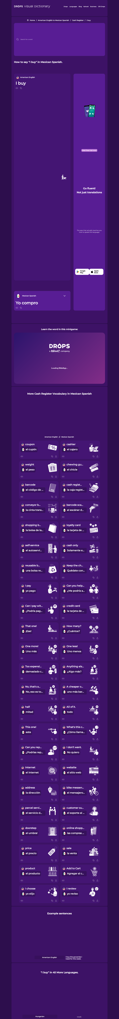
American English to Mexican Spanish (53, 20)
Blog (80, 6)
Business (93, 6)
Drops (66, 6)
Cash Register (78, 20)
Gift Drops (101, 6)
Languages (73, 6)
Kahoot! (86, 6)
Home (32, 20)
